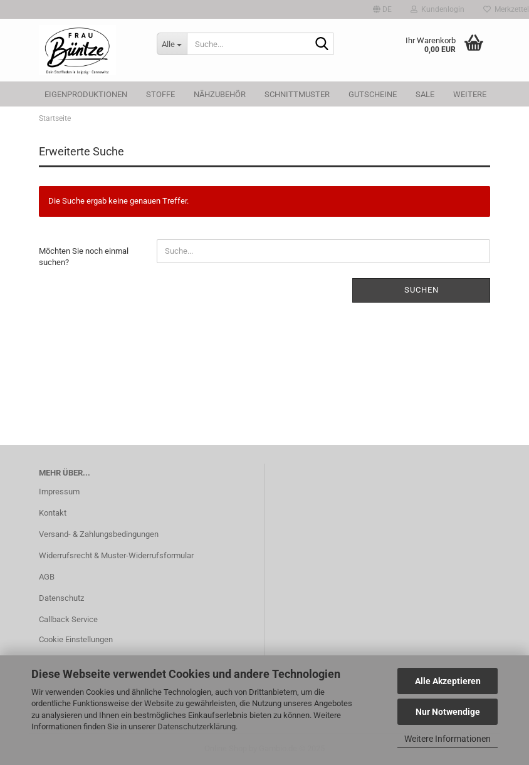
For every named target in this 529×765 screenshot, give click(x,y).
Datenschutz (61, 598)
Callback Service (68, 619)
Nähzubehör (220, 94)
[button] (382, 9)
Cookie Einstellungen (76, 639)
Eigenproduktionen (86, 94)
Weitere (469, 94)
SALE (425, 94)
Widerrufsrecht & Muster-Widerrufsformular (116, 555)
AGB (47, 576)
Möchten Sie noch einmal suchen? (83, 257)
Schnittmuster (297, 94)
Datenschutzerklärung (196, 726)
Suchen (421, 289)
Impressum (59, 491)
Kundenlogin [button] (437, 9)
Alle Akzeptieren (448, 681)
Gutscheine (372, 94)
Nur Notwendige (448, 712)
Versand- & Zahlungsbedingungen (99, 534)
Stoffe (160, 94)
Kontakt (52, 513)
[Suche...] (172, 44)
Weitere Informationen (447, 739)
